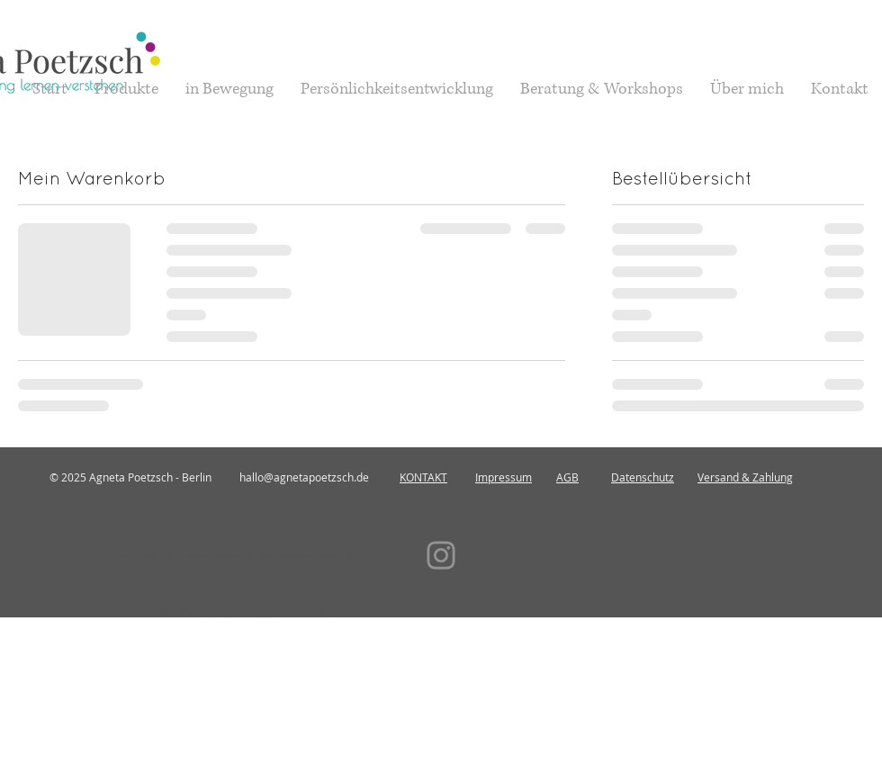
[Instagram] (441, 555)
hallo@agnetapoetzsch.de (304, 477)
